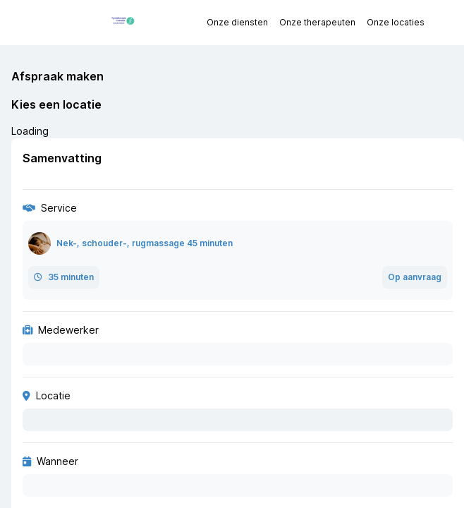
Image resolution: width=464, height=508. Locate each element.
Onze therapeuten (317, 22)
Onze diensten (237, 22)
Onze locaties (396, 22)
